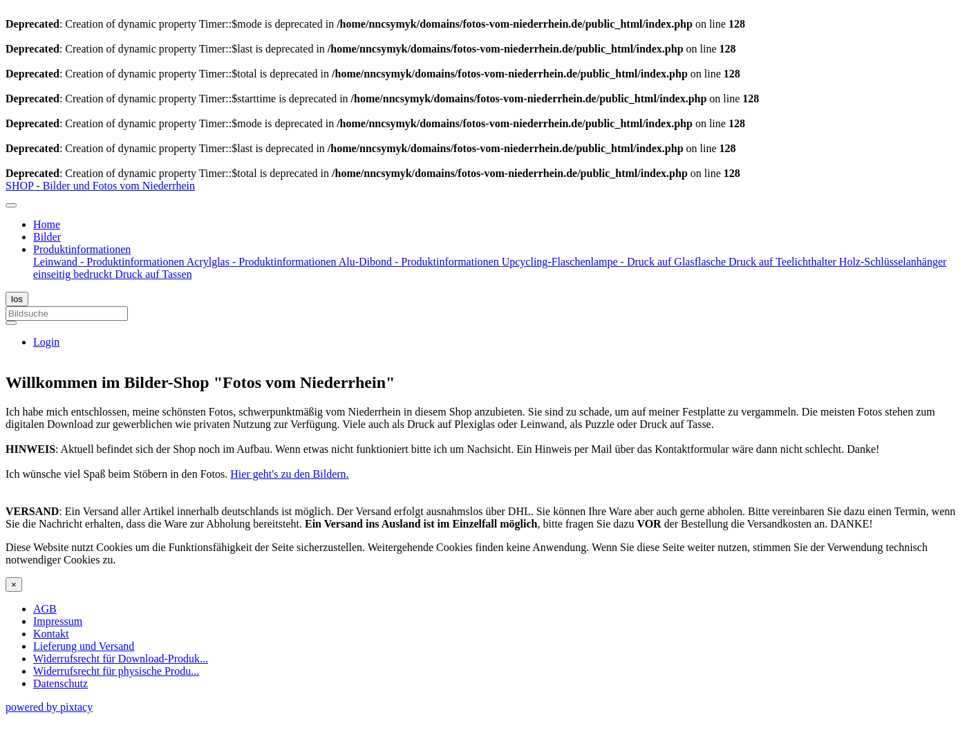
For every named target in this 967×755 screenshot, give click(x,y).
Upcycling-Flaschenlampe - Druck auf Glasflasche (615, 262)
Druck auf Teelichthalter (784, 262)
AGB (45, 609)
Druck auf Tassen (153, 274)
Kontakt (51, 634)
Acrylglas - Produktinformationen (263, 262)
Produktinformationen (82, 249)
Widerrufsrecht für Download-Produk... (120, 658)
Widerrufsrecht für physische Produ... (116, 671)
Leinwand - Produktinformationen (110, 262)
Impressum (57, 621)
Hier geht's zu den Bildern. (289, 474)
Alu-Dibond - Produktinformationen (420, 262)
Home (46, 224)
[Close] (14, 584)
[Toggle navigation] (11, 205)
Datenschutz (60, 683)
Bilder (47, 237)
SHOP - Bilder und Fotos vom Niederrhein (100, 186)
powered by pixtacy (49, 707)
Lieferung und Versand (83, 646)
